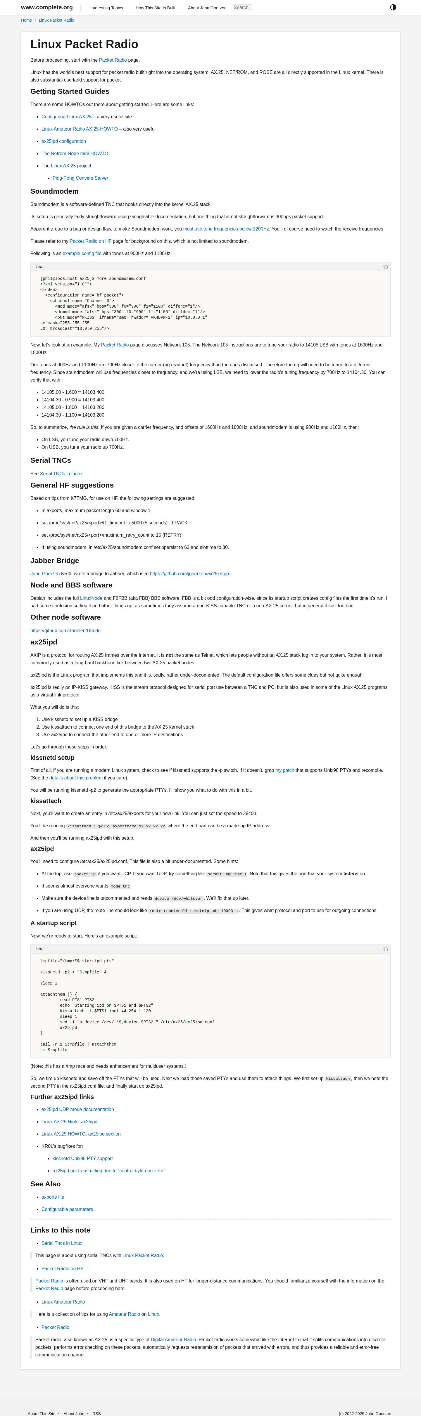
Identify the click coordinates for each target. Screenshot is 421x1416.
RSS (96, 1413)
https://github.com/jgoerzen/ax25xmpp (189, 573)
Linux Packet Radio (56, 20)
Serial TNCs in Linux (61, 473)
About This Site (42, 1413)
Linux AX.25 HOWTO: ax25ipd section (81, 1133)
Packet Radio (113, 60)
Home (26, 20)
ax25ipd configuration (64, 141)
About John (73, 1413)
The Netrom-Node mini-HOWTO (75, 153)
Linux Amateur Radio (63, 1301)
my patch (284, 770)
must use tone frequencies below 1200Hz (226, 228)
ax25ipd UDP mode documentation (78, 1109)
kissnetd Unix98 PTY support (83, 1158)
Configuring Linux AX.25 (67, 116)
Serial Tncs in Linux (62, 1243)
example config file (82, 253)
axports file (53, 1197)
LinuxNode (91, 598)
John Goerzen (45, 573)
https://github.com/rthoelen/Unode (65, 630)
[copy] (386, 266)
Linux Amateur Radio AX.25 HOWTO (80, 128)
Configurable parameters (67, 1209)
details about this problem (76, 777)
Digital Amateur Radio (173, 1339)
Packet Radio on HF (90, 241)
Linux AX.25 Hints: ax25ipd (69, 1121)
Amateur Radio (124, 1314)
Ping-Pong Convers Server (80, 178)
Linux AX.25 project (71, 165)
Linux (153, 1314)
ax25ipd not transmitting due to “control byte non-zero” (109, 1170)
